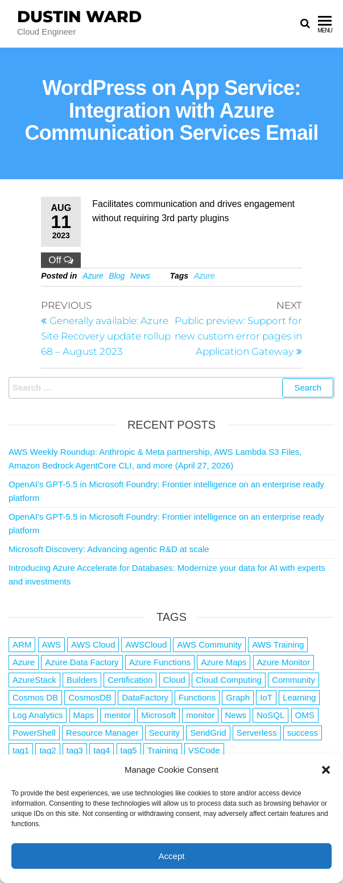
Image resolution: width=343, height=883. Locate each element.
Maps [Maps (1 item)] (83, 715)
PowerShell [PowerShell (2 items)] (34, 732)
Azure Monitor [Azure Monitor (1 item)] (283, 662)
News (140, 275)
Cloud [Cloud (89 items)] (174, 680)
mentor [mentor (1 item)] (117, 715)
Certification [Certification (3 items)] (130, 680)
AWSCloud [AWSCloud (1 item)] (146, 644)
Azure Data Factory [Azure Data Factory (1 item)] (81, 662)
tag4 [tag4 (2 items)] (101, 750)
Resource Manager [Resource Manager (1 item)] (102, 732)
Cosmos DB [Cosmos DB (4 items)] (35, 697)
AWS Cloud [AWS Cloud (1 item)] (93, 644)
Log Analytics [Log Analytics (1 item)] (38, 715)
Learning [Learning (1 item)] (299, 697)
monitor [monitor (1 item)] (200, 715)
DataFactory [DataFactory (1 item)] (145, 697)
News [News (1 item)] (236, 715)
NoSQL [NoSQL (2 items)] (270, 715)
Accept (172, 856)
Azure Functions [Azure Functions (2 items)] (160, 662)
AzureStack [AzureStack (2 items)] (34, 680)
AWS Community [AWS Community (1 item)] (209, 644)
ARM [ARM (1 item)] (22, 644)
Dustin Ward (79, 16)
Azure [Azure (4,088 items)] (24, 662)
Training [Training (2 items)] (162, 750)
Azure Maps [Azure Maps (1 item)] (223, 662)
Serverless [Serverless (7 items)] (257, 732)
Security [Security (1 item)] (164, 732)
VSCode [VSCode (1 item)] (204, 750)
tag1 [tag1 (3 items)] (21, 750)
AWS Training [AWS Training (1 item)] (278, 644)
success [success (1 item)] (302, 732)
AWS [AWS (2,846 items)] (51, 644)
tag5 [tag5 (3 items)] (129, 750)
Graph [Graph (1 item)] (238, 697)
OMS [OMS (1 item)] (305, 715)
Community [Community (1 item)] (293, 680)
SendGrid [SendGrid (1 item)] (208, 732)
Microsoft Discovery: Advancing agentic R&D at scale (109, 549)
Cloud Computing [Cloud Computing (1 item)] (229, 680)
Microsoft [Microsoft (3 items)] (158, 715)
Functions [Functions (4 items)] (197, 697)
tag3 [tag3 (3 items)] (75, 750)
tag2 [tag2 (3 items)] (47, 750)
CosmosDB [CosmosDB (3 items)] (89, 697)
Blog (117, 275)
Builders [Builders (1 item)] (82, 680)
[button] (326, 770)
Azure (93, 275)
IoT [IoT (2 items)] (266, 697)
